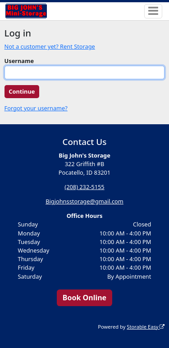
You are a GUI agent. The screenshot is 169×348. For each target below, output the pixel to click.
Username (19, 61)
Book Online (84, 298)
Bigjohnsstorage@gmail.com (84, 201)
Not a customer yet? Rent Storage (50, 46)
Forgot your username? (36, 108)
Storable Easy (145, 326)
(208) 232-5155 (84, 187)
